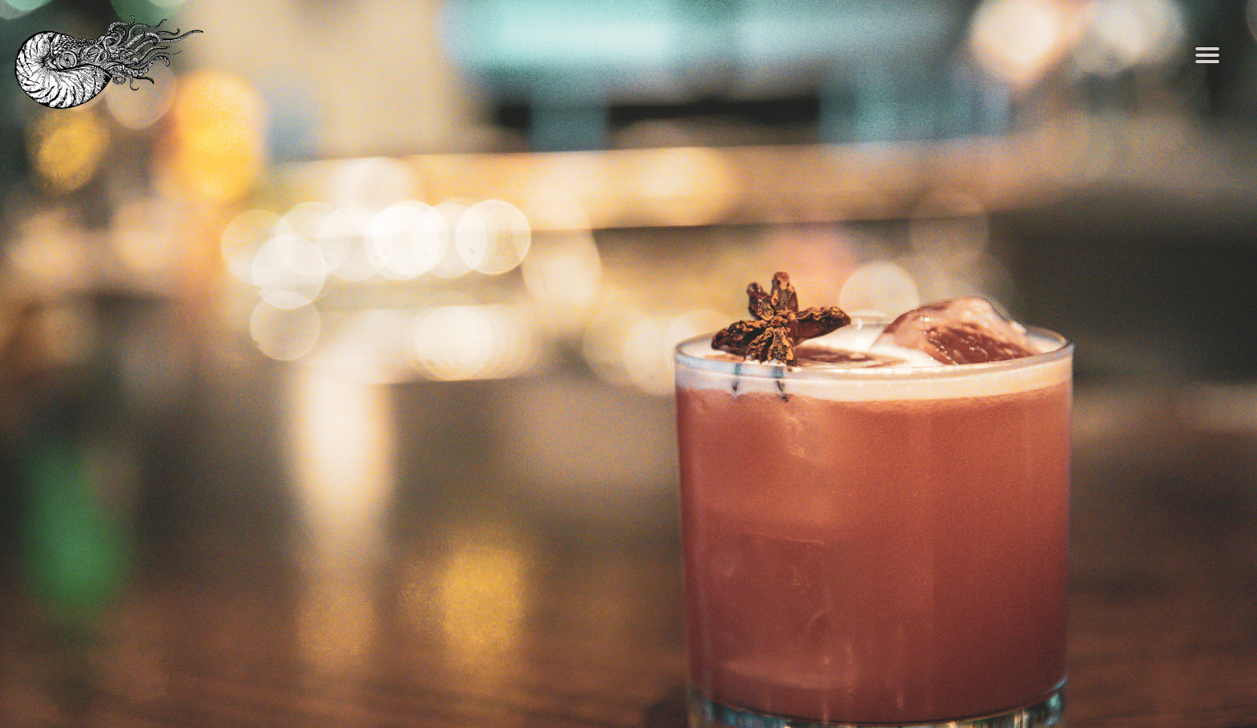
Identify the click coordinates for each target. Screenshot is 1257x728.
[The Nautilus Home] (120, 62)
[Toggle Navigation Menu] (1207, 55)
